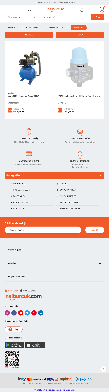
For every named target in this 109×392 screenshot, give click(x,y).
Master (11, 93)
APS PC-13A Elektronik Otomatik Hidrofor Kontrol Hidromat (79, 96)
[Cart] (102, 10)
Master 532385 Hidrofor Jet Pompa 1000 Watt (24, 96)
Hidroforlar (78, 27)
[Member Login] (81, 10)
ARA (98, 17)
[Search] (71, 17)
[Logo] (56, 10)
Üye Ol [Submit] (95, 230)
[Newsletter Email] (43, 230)
